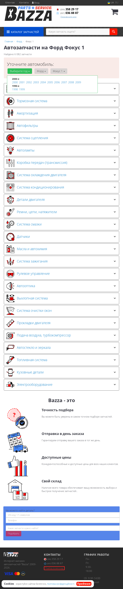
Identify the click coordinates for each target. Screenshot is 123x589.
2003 (35, 82)
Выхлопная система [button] (61, 298)
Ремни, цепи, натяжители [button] (61, 212)
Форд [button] (39, 71)
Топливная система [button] (61, 360)
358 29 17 (67, 9)
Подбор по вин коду (54, 568)
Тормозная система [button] (61, 101)
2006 (56, 82)
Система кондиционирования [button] (61, 188)
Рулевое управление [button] (61, 274)
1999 (21, 88)
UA (111, 2)
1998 (14, 88)
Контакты (24, 2)
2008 (70, 82)
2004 (42, 82)
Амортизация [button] (61, 114)
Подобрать (13, 533)
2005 (49, 82)
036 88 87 (67, 13)
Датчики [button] (61, 237)
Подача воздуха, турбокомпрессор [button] (61, 335)
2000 (14, 82)
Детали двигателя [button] (61, 200)
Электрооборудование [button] (61, 385)
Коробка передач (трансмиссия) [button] (61, 163)
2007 (63, 82)
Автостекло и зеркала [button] (61, 348)
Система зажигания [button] (61, 262)
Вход (35, 2)
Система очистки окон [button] (61, 311)
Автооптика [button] (61, 286)
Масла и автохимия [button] (61, 249)
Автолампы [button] (61, 151)
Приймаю (84, 583)
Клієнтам (10, 2)
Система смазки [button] (61, 225)
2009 (77, 82)
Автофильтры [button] (61, 126)
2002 (28, 82)
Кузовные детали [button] (61, 372)
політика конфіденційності (60, 583)
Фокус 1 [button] (56, 71)
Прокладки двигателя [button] (61, 323)
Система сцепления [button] (61, 138)
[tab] (61, 101)
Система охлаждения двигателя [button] (61, 175)
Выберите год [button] (19, 71)
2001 (21, 82)
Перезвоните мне (69, 16)
